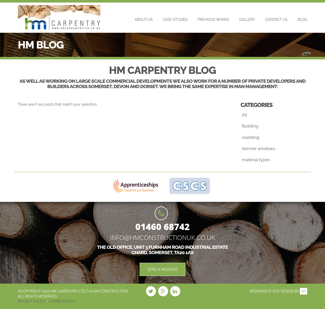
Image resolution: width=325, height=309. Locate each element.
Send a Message (163, 269)
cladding (250, 137)
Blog (302, 20)
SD (303, 291)
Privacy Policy (32, 301)
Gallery (247, 20)
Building (250, 125)
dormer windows (258, 148)
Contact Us (276, 20)
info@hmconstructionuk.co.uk (162, 237)
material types (256, 159)
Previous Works (213, 20)
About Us (144, 20)
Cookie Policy (61, 301)
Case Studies (175, 20)
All (244, 114)
